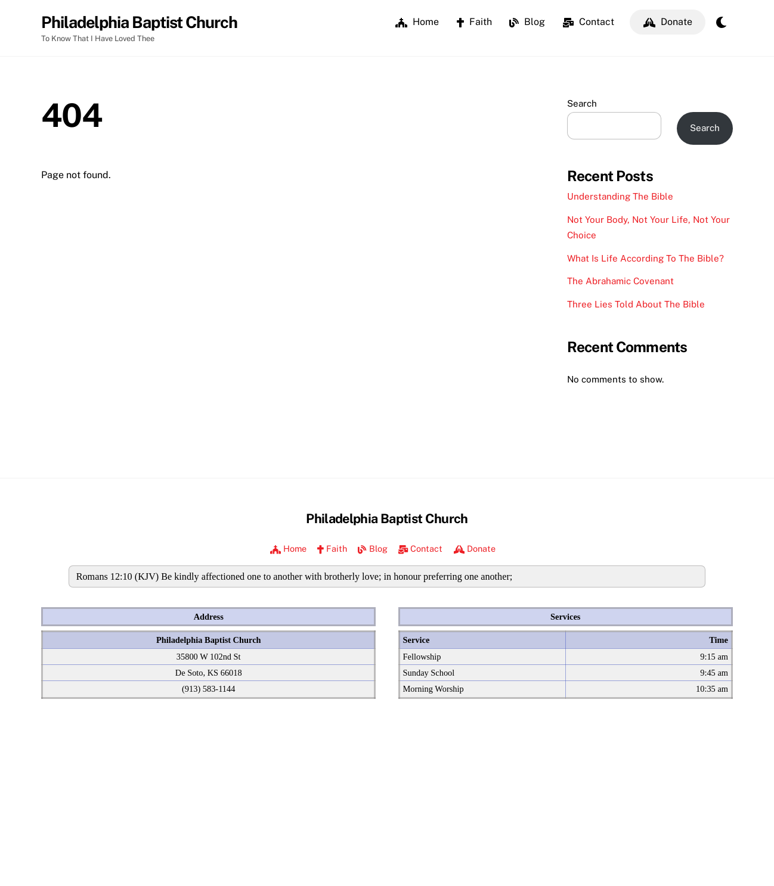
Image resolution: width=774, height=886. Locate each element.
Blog (527, 21)
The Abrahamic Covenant (620, 281)
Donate (667, 21)
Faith (474, 21)
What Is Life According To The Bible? (645, 258)
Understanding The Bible (620, 197)
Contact (588, 21)
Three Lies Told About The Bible (636, 304)
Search (582, 103)
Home (417, 21)
